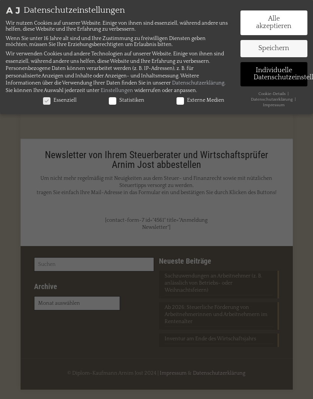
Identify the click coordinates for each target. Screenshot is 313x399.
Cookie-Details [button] (272, 94)
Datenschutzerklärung (198, 83)
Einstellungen (117, 90)
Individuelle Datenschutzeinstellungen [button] (280, 74)
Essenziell (60, 100)
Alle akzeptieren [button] (273, 22)
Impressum (274, 105)
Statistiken (126, 100)
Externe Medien (200, 100)
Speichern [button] (273, 48)
